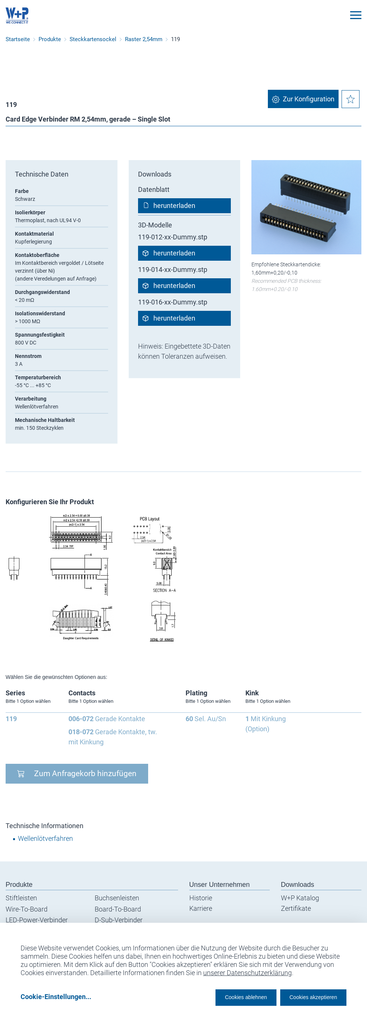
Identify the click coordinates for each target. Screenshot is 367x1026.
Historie (200, 898)
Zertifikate (296, 908)
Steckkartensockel (93, 39)
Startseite (18, 39)
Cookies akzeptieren (306, 997)
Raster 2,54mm (143, 39)
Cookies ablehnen (223, 997)
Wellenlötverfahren (45, 838)
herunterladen (174, 205)
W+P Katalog (300, 898)
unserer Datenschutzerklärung (247, 970)
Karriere (200, 908)
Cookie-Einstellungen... (56, 997)
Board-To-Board (118, 909)
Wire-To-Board (27, 909)
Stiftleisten (21, 898)
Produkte (50, 39)
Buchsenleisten (117, 898)
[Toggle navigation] (356, 15)
